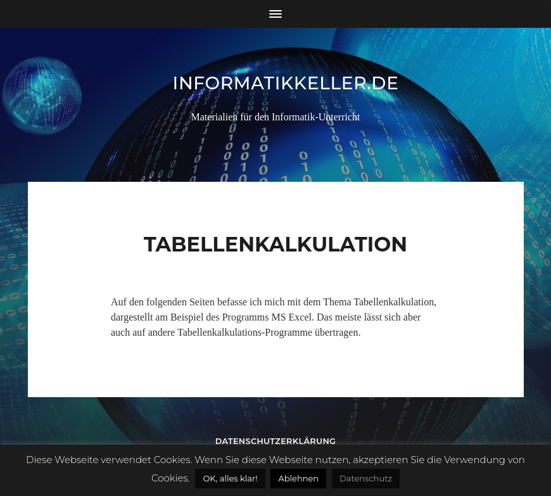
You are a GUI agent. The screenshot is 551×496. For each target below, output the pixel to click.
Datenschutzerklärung (275, 441)
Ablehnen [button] (298, 478)
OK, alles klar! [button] (230, 478)
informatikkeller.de (286, 83)
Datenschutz (365, 478)
